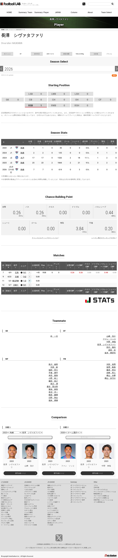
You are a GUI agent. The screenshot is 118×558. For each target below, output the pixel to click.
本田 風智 (53, 375)
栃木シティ (27, 498)
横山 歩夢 (111, 375)
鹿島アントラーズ (6, 485)
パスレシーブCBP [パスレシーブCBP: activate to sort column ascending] (104, 266)
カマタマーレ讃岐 (53, 512)
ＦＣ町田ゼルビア (6, 500)
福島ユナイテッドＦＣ (54, 485)
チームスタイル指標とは (101, 498)
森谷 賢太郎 (52, 386)
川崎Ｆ (16, 285)
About (90, 12)
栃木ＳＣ (50, 487)
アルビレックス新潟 (30, 508)
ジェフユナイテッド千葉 (8, 491)
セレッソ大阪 (5, 514)
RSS (114, 75)
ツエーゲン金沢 (52, 498)
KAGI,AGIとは (98, 494)
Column (74, 12)
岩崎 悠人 (111, 373)
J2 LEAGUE (27, 482)
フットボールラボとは (101, 489)
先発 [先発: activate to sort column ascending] (39, 142)
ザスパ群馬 (50, 489)
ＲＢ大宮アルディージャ (32, 500)
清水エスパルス (6, 506)
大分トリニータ (29, 523)
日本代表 (96, 487)
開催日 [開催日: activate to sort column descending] (8, 266)
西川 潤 (54, 384)
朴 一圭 (54, 336)
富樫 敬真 (111, 367)
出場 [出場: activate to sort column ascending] (30, 142)
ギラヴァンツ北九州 (53, 518)
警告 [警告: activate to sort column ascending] (103, 142)
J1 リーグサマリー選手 (78, 487)
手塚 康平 (53, 373)
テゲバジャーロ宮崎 (30, 525)
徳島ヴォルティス (29, 516)
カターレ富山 (28, 510)
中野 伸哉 (111, 342)
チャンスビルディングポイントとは (45, 238)
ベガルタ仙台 (28, 489)
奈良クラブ (50, 506)
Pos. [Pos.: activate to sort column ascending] (43, 266)
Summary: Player (41, 12)
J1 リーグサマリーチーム (78, 485)
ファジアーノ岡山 (6, 518)
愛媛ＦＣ (50, 514)
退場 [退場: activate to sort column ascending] (112, 142)
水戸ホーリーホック (7, 487)
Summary (74, 482)
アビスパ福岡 (5, 523)
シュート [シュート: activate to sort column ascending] (76, 142)
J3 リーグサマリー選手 (78, 500)
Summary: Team (25, 12)
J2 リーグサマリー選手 (78, 494)
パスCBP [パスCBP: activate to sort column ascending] (79, 266)
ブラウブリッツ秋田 (30, 491)
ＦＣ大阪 (50, 504)
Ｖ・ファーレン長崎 (7, 525)
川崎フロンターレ (6, 502)
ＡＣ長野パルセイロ (53, 496)
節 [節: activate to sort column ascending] (3, 266)
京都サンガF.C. (5, 510)
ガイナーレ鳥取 (52, 508)
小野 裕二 (53, 378)
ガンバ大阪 (4, 512)
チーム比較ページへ (30, 437)
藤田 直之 (53, 381)
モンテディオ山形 (29, 494)
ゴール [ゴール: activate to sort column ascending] (66, 142)
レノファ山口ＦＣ (53, 510)
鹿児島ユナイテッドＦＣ (55, 523)
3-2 (24, 277)
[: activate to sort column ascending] (8, 142)
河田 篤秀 (111, 364)
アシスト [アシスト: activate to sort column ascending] (94, 142)
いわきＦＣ (27, 496)
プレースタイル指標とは (101, 496)
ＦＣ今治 (27, 518)
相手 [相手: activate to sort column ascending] (15, 266)
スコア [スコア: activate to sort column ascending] (23, 266)
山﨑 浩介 (111, 336)
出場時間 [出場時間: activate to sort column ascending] (57, 142)
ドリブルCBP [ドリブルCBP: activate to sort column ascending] (95, 266)
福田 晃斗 (53, 370)
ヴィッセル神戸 (6, 516)
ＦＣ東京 (4, 496)
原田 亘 (112, 350)
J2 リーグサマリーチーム (78, 491)
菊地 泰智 (53, 389)
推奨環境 (47, 544)
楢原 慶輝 (53, 395)
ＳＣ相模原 (50, 491)
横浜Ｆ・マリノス (6, 504)
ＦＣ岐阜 (50, 500)
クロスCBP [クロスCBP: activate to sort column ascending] (87, 266)
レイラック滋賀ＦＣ (53, 502)
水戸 (22, 158)
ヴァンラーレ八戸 (29, 487)
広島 (17, 272)
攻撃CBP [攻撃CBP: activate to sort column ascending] (70, 266)
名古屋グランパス (6, 508)
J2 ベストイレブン (76, 496)
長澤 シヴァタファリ (106, 344)
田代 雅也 (111, 347)
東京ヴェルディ (6, 498)
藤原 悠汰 (111, 370)
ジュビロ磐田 (28, 512)
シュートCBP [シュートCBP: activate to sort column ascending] (112, 266)
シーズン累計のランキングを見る (103, 238)
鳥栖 (22, 148)
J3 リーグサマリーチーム (78, 498)
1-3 (24, 281)
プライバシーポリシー (58, 544)
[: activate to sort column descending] (3, 142)
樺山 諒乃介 (110, 378)
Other (95, 482)
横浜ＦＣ (27, 502)
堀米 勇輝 (53, 400)
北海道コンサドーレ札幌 (32, 485)
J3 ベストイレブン (76, 502)
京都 (17, 277)
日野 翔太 (53, 398)
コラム (96, 485)
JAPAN (58, 12)
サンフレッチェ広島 (7, 521)
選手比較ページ (20, 473)
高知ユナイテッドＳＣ (54, 516)
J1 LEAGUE (4, 482)
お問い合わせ (76, 544)
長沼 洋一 (53, 392)
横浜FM (15, 281)
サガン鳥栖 (27, 521)
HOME (9, 12)
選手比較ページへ (88, 437)
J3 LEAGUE (51, 482)
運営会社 (68, 544)
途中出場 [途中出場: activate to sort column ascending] (48, 142)
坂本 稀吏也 (110, 353)
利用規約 (40, 544)
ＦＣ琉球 (50, 525)
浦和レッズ (4, 489)
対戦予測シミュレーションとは (103, 500)
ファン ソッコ (109, 339)
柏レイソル (4, 494)
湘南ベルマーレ (29, 504)
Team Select (106, 12)
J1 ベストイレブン (76, 489)
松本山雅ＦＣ (51, 494)
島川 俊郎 (53, 364)
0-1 (24, 272)
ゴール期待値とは (99, 502)
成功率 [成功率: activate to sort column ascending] (85, 142)
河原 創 (54, 367)
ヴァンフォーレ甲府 (30, 506)
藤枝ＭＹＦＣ (28, 514)
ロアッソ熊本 (51, 521)
